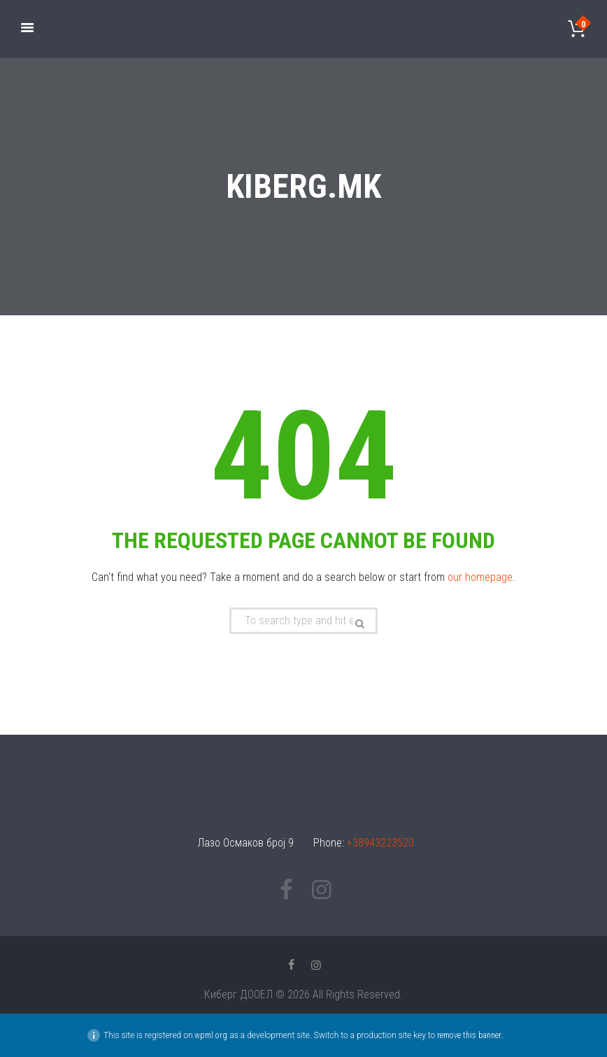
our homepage (480, 577)
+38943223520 (380, 842)
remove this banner (469, 1035)
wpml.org (210, 1035)
